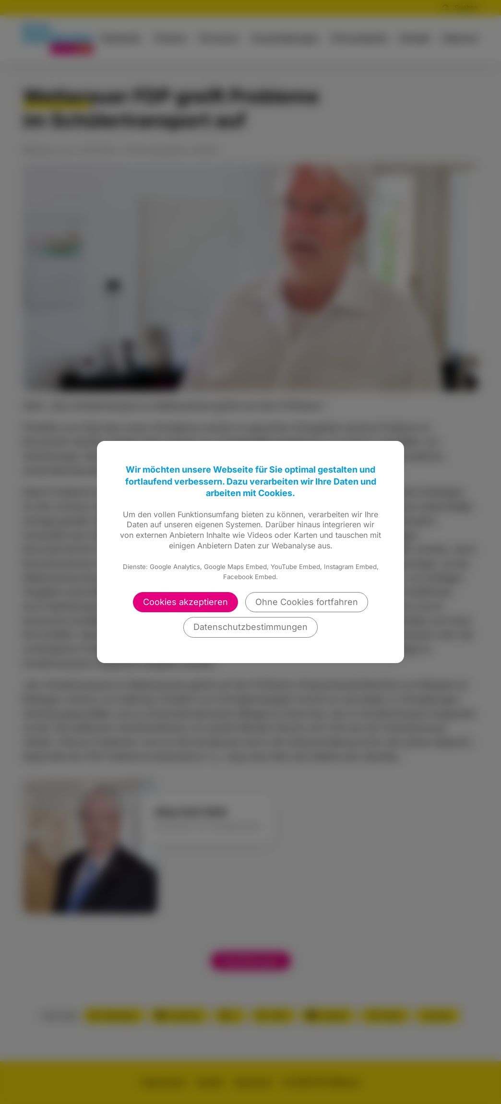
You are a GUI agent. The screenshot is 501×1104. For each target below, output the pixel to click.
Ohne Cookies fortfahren (306, 602)
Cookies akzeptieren (185, 602)
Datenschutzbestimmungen (250, 627)
